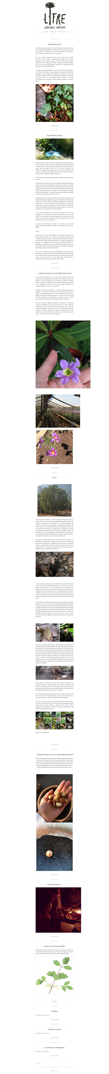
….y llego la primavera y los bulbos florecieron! (54, 273)
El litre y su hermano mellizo (54, 946)
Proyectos (61, 31)
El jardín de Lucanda (54, 135)
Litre (54, 477)
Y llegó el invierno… (54, 884)
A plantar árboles (54, 1029)
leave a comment (54, 125)
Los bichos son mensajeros (54, 1047)
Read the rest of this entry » (43, 1015)
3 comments (54, 1001)
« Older (37, 1063)
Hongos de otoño (54, 44)
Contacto (53, 31)
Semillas (54, 1011)
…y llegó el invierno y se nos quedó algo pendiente (54, 754)
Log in (58, 1070)
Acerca (46, 31)
